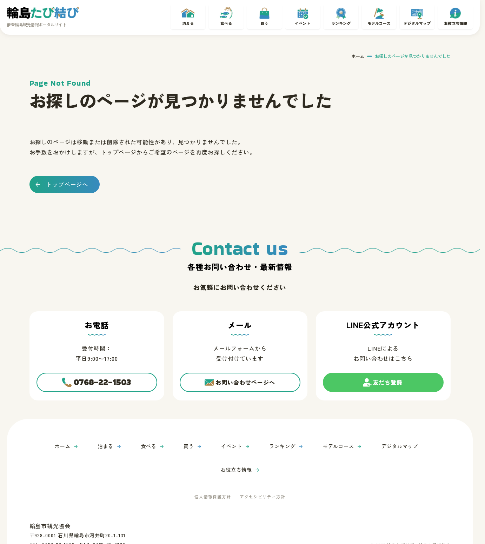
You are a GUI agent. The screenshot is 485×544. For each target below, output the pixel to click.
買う (264, 22)
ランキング (340, 22)
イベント (302, 22)
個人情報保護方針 (211, 471)
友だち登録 (388, 386)
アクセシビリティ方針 (263, 471)
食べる (226, 22)
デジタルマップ (417, 22)
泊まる (187, 22)
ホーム (358, 54)
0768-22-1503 (103, 383)
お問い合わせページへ (245, 383)
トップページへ (67, 181)
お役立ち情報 (455, 22)
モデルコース (379, 22)
